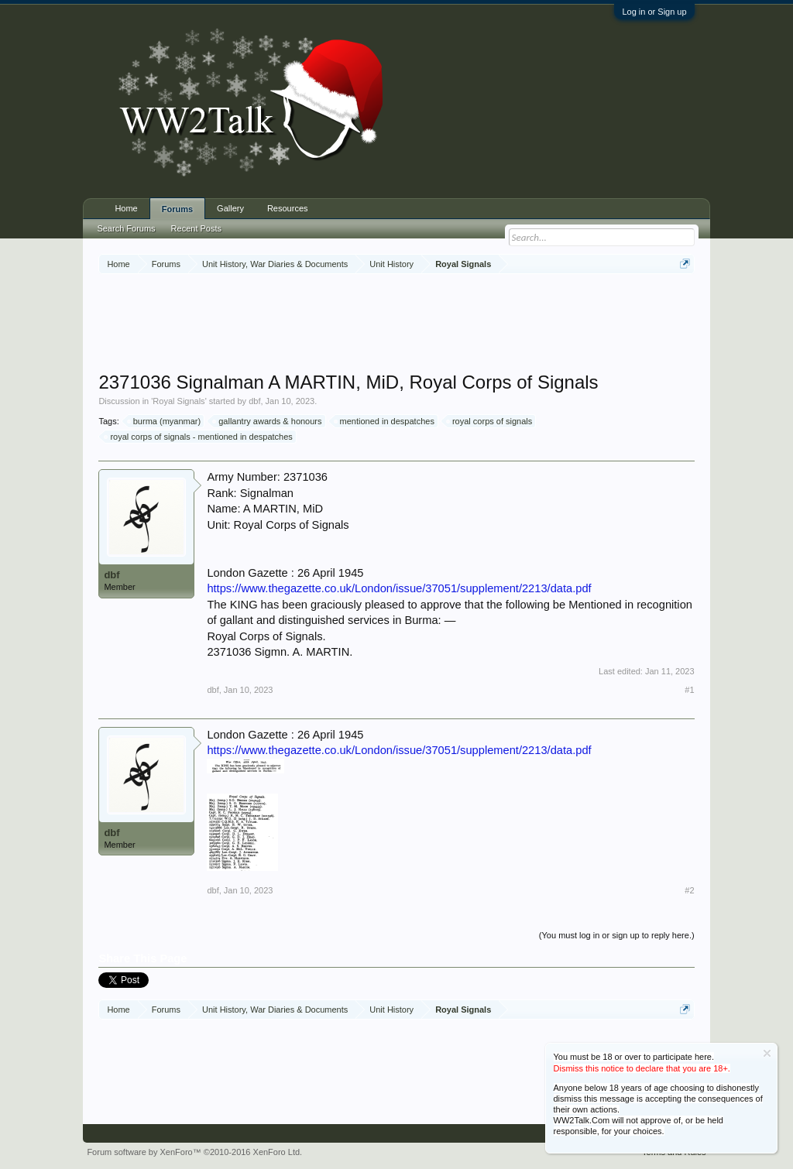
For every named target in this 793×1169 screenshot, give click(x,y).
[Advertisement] (396, 324)
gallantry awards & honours (267, 421)
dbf (254, 401)
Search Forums (126, 228)
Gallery (230, 208)
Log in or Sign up (654, 11)
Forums (177, 209)
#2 (689, 890)
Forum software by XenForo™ (194, 1152)
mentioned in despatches (384, 421)
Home (126, 208)
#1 (689, 689)
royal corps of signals (490, 421)
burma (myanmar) (165, 421)
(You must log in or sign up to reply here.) (617, 935)
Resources (287, 208)
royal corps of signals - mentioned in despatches (198, 437)
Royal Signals (178, 401)
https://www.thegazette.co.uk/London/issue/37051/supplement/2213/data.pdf (399, 588)
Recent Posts (196, 228)
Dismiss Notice (767, 1053)
